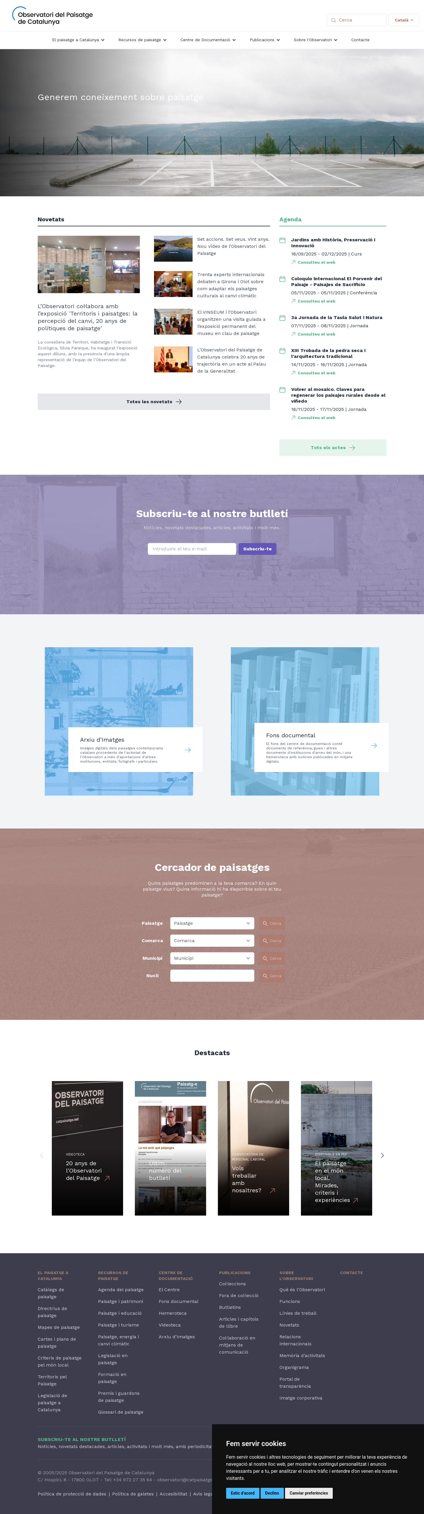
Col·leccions (232, 1283)
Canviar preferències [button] (309, 1493)
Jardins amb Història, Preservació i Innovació (333, 242)
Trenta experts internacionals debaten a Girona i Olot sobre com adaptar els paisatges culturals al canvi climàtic (230, 285)
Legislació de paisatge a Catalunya (52, 1402)
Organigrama (294, 1367)
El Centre (169, 1289)
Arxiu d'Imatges (177, 1336)
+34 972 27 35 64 (132, 1480)
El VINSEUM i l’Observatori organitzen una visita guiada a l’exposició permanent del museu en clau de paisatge (231, 322)
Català (404, 20)
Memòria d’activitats (302, 1355)
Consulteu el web (316, 262)
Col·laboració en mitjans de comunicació (237, 1345)
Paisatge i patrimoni (120, 1301)
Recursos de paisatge (113, 1275)
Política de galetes (133, 1494)
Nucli (152, 975)
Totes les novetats (154, 401)
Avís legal (204, 1494)
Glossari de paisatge (120, 1412)
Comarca (152, 940)
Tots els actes (333, 447)
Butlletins (230, 1307)
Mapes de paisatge (59, 1327)
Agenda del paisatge (121, 1289)
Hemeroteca (173, 1313)
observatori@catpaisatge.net (189, 1480)
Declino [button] (272, 1493)
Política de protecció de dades (72, 1494)
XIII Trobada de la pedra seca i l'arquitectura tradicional (328, 353)
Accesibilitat (173, 1494)
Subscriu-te (257, 549)
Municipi (152, 958)
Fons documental (178, 1301)
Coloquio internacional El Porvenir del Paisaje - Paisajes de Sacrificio (336, 281)
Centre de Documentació (176, 1275)
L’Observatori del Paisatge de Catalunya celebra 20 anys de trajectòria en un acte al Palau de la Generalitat (231, 360)
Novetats (289, 1325)
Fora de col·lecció (239, 1295)
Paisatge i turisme (118, 1325)
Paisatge (152, 923)
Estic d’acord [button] (243, 1493)
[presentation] (212, 569)
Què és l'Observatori (302, 1289)
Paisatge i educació (120, 1313)
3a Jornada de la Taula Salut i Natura (336, 317)
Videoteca (170, 1325)
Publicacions (235, 1272)
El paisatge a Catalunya (53, 1275)
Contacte (351, 1272)
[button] (41, 1155)
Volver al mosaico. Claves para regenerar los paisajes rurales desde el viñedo (338, 395)
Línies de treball (298, 1313)
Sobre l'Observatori (296, 1275)
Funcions (289, 1301)
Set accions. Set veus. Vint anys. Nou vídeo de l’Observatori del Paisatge (233, 246)
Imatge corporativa (300, 1398)
